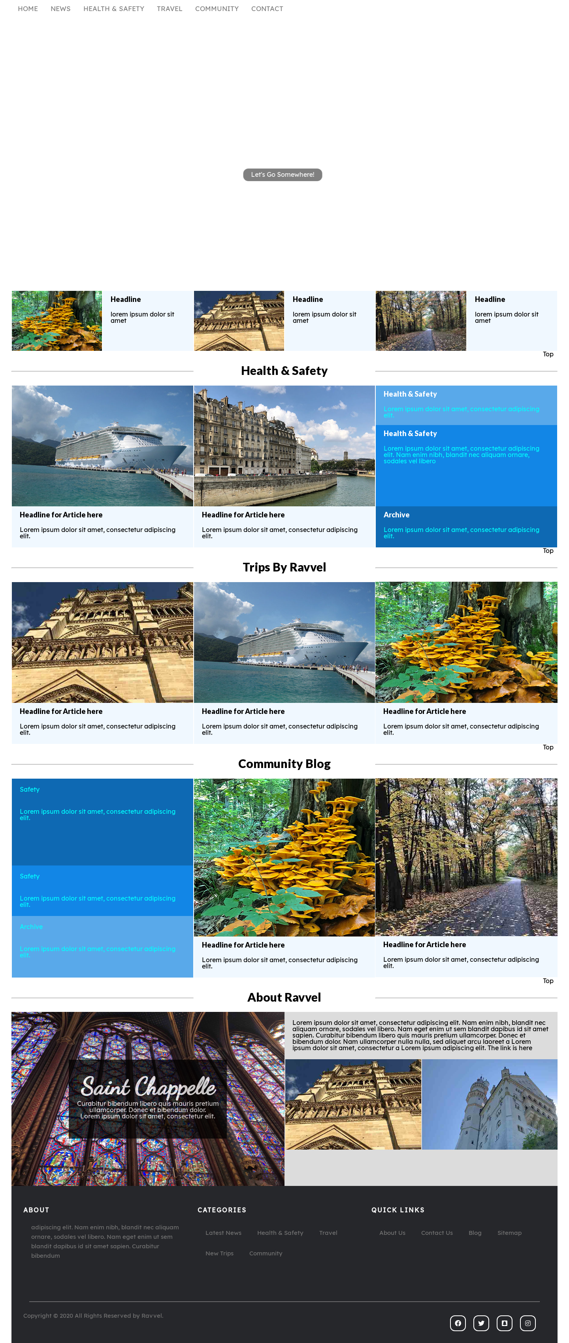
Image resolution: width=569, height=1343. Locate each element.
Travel (328, 1233)
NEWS (61, 9)
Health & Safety (280, 1233)
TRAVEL (170, 9)
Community (266, 1254)
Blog (475, 1233)
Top (548, 354)
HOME (28, 9)
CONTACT (267, 9)
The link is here (148, 1123)
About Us (392, 1233)
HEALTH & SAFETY (113, 9)
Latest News (223, 1233)
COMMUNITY (217, 9)
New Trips (219, 1254)
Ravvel (151, 1316)
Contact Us (437, 1233)
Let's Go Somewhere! (283, 174)
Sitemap (509, 1233)
